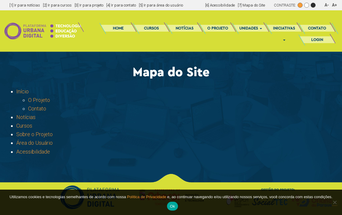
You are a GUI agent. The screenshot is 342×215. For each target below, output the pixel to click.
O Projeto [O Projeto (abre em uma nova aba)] (39, 100)
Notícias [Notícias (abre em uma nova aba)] (26, 117)
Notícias (184, 28)
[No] (335, 202)
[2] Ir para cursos (57, 5)
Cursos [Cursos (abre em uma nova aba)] (24, 126)
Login (317, 40)
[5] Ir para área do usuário (161, 5)
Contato (317, 28)
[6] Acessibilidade (220, 5)
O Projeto (217, 28)
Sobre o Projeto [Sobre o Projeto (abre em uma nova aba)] (34, 134)
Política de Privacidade (146, 197)
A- (327, 5)
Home (118, 28)
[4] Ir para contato (121, 5)
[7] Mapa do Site (251, 5)
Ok (172, 206)
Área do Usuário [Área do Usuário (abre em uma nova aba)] (34, 143)
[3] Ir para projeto (89, 5)
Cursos (151, 28)
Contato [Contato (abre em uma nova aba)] (37, 108)
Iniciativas (284, 30)
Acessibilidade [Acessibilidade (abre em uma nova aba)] (33, 152)
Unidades (250, 28)
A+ (334, 5)
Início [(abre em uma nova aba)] (22, 91)
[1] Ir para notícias (24, 5)
